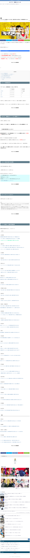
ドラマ (3, 78)
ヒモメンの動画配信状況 (4, 73)
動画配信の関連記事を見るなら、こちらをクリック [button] (7, 228)
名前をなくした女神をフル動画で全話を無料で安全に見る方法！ (9, 348)
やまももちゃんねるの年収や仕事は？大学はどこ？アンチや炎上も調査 (22, 512)
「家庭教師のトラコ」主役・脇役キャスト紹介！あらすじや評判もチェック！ (10, 544)
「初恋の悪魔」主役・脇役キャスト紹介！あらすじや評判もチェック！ (9, 546)
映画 (3, 79)
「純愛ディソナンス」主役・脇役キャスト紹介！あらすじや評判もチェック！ (10, 548)
